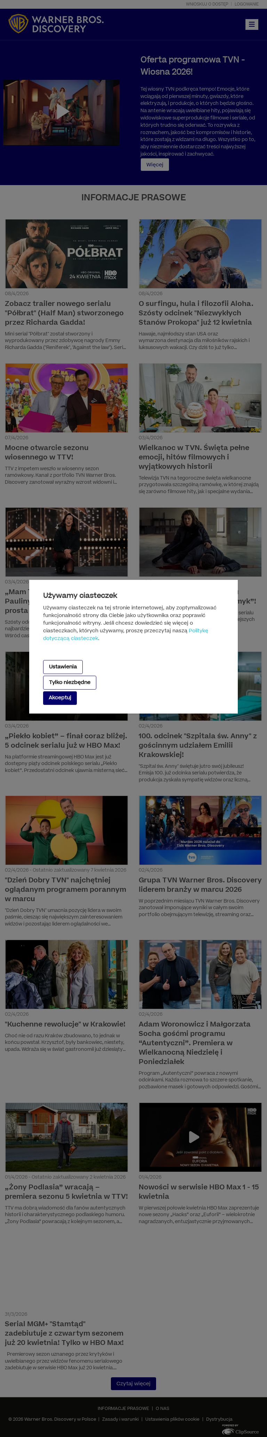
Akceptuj (60, 697)
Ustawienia (63, 666)
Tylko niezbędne (69, 682)
